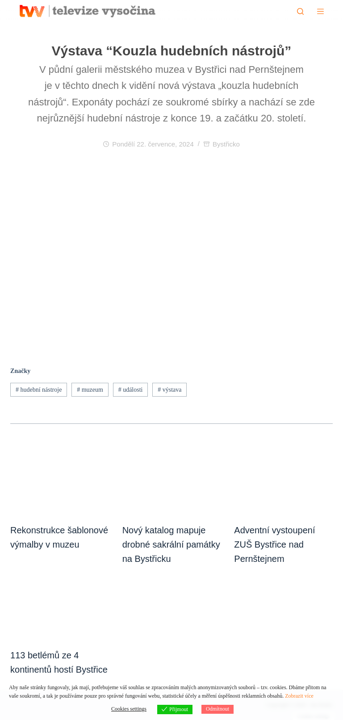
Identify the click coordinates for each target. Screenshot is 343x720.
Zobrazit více (299, 696)
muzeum (90, 389)
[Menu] (320, 11)
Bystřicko (226, 144)
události (130, 389)
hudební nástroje (39, 389)
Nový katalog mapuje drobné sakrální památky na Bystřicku (171, 544)
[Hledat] (300, 11)
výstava (169, 389)
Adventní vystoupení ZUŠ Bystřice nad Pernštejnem (274, 544)
